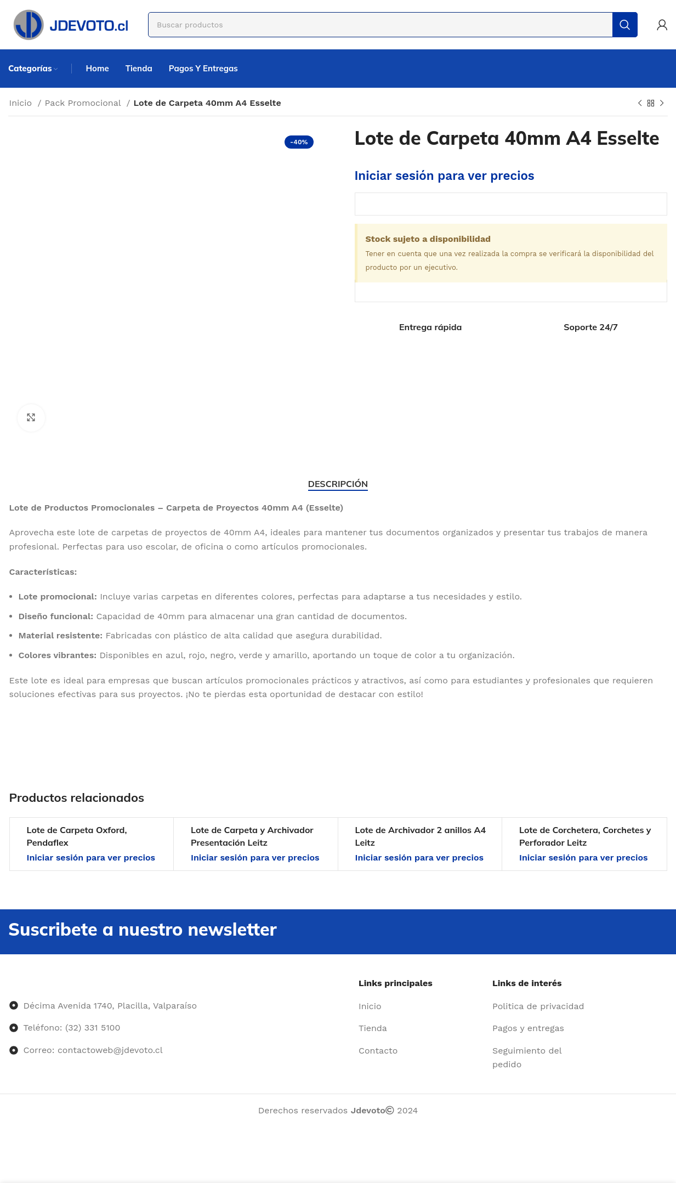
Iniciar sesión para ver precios (445, 175)
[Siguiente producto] (661, 103)
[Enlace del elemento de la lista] (421, 1006)
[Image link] (9, 983)
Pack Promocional (84, 103)
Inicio (22, 103)
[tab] (338, 484)
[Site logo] (70, 24)
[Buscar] (393, 24)
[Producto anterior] (639, 103)
